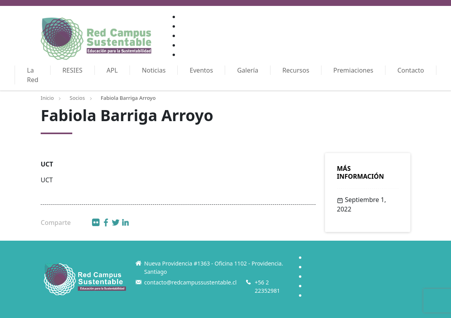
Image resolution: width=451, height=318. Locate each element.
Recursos (295, 70)
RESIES (72, 70)
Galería (247, 70)
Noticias (153, 70)
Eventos (201, 70)
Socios (77, 97)
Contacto (410, 70)
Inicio (47, 97)
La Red (32, 75)
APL (112, 70)
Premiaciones (353, 70)
